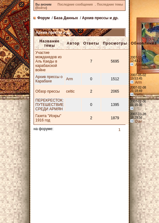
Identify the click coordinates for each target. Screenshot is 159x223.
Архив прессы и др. (100, 18)
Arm (69, 79)
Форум (43, 18)
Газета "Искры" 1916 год (48, 118)
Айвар (140, 65)
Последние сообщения (75, 4)
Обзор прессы (47, 91)
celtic (70, 91)
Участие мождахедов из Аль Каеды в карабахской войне (48, 61)
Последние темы (110, 4)
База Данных (66, 18)
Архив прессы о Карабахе (48, 79)
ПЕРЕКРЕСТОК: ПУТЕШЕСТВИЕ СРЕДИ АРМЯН (49, 104)
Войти (41, 8)
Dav (138, 121)
